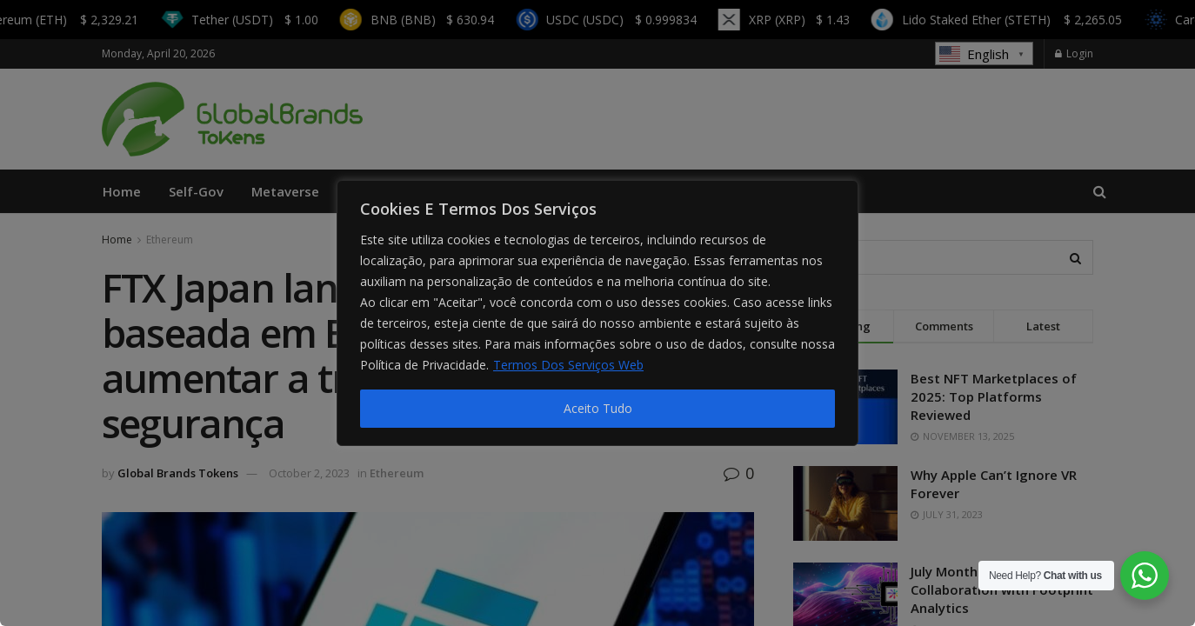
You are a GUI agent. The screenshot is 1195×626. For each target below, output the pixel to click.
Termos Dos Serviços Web (568, 364)
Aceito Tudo (598, 408)
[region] (597, 313)
